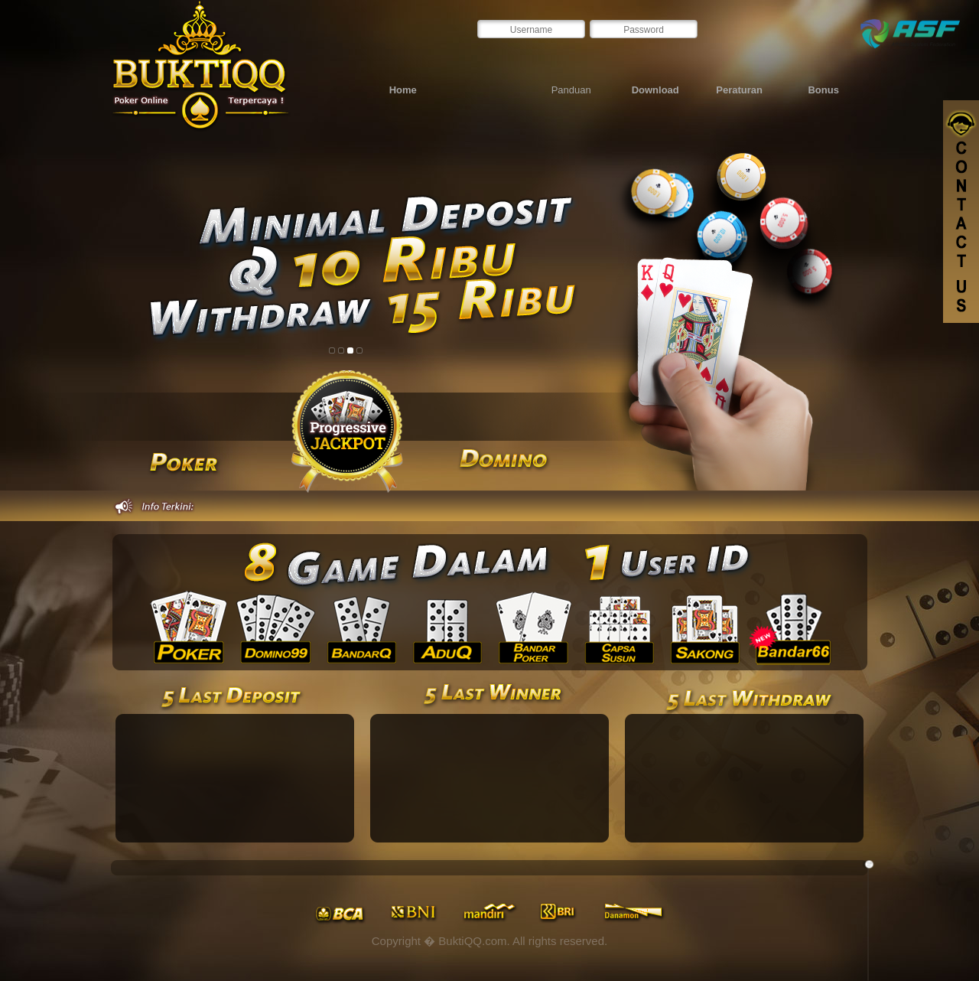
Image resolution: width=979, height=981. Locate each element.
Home (403, 90)
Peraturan (739, 90)
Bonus (823, 90)
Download (655, 90)
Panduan (571, 90)
